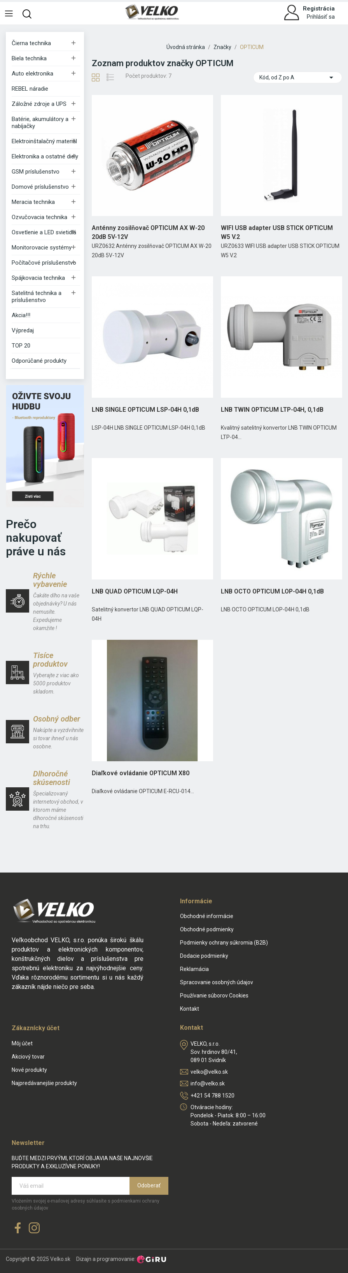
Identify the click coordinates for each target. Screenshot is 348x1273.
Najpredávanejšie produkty (44, 1083)
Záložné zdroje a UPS (39, 103)
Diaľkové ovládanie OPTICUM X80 (140, 773)
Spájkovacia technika (38, 277)
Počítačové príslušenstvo (44, 262)
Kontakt (189, 1009)
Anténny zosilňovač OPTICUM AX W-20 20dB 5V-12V (148, 232)
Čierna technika (31, 43)
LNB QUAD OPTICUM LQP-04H (135, 591)
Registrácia (319, 8)
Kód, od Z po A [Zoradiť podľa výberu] (297, 77)
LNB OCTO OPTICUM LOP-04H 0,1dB (272, 591)
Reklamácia (194, 969)
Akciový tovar (28, 1057)
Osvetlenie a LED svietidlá (44, 232)
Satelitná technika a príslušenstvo (36, 297)
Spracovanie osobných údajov (216, 982)
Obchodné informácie (206, 916)
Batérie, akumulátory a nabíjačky (40, 123)
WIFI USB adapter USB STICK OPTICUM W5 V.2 (277, 232)
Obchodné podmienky (207, 929)
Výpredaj (23, 330)
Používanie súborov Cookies (214, 995)
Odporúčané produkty (39, 360)
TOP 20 (21, 345)
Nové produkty (29, 1070)
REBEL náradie (30, 88)
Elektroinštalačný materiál (44, 141)
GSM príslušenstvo (35, 171)
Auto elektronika (32, 73)
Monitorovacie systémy (42, 247)
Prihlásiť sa (321, 16)
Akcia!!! (21, 315)
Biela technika (29, 58)
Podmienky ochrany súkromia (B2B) (224, 942)
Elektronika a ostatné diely (45, 156)
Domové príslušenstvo (40, 186)
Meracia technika (33, 201)
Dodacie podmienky (204, 956)
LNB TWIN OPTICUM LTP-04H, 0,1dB (272, 409)
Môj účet (22, 1043)
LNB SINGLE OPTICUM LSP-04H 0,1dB (145, 409)
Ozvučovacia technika (39, 217)
